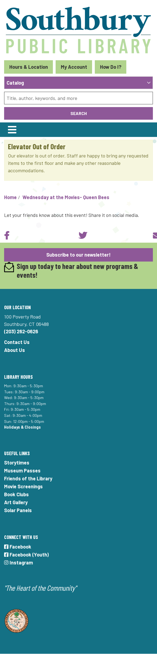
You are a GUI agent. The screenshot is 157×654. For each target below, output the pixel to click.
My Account (74, 67)
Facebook (17, 547)
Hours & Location (28, 67)
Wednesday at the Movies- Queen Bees (65, 197)
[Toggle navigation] (12, 129)
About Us (14, 350)
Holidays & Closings (22, 427)
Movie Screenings (23, 486)
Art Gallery (16, 502)
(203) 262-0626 (21, 331)
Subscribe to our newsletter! (78, 255)
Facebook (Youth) (26, 555)
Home (10, 197)
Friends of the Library (28, 478)
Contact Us (17, 342)
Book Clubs (16, 494)
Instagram (18, 563)
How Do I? (110, 67)
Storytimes (16, 463)
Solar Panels (18, 510)
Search (78, 113)
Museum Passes (22, 470)
